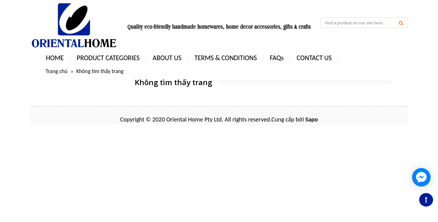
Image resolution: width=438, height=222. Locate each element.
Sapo (311, 119)
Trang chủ (57, 71)
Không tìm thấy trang (99, 71)
